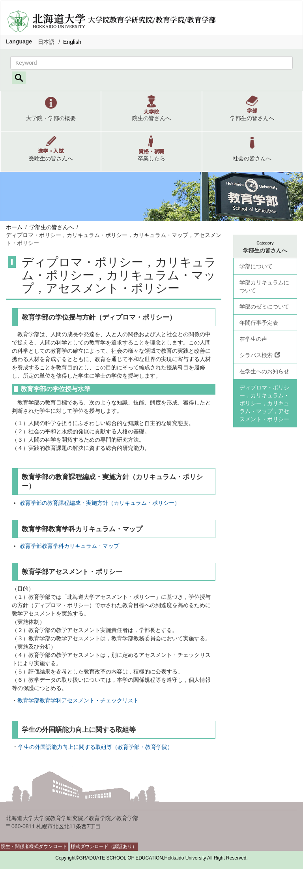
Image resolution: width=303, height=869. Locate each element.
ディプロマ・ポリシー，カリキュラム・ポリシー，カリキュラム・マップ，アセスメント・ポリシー (264, 403)
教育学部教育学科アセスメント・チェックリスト (78, 700)
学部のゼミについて (264, 306)
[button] (51, 111)
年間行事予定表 (258, 323)
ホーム (14, 227)
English (72, 42)
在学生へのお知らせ (264, 371)
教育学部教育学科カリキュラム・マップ (69, 546)
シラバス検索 (259, 355)
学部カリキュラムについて (264, 286)
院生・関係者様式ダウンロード (34, 846)
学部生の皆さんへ (52, 227)
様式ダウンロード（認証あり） (104, 846)
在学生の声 (253, 339)
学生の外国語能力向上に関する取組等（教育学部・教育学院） (95, 747)
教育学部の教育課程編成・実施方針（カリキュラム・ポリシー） (100, 503)
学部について (256, 266)
